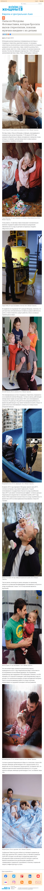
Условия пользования (22, 887)
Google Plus (22, 876)
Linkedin (30, 876)
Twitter (14, 876)
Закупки (20, 888)
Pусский (41, 1)
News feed (22, 882)
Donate (38, 882)
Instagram (14, 882)
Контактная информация (27, 888)
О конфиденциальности (33, 887)
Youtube (38, 876)
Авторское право (13, 887)
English (36, 1)
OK (30, 882)
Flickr (5, 882)
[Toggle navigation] (3, 18)
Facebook (5, 876)
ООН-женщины (13, 888)
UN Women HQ (4, 1)
